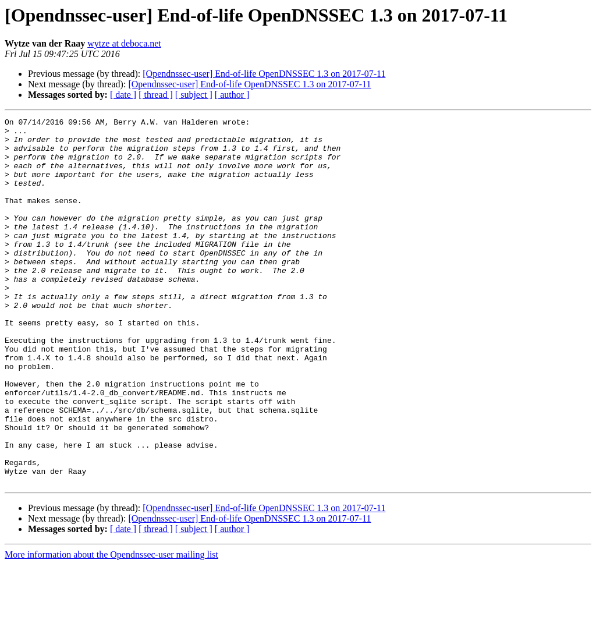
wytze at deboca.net (124, 43)
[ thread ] (156, 95)
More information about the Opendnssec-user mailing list (111, 628)
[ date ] (123, 95)
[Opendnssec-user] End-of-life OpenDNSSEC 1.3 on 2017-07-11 (264, 74)
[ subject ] (193, 95)
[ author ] (232, 95)
